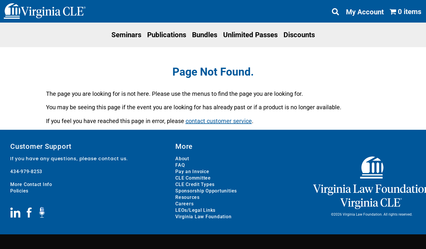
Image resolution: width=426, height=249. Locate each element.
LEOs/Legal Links (195, 210)
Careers (184, 204)
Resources (187, 197)
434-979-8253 (26, 171)
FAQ (180, 165)
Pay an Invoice (192, 171)
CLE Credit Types (195, 184)
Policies (19, 191)
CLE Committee (193, 178)
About (182, 158)
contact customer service (219, 121)
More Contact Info (31, 184)
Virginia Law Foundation (203, 216)
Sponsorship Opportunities (206, 191)
